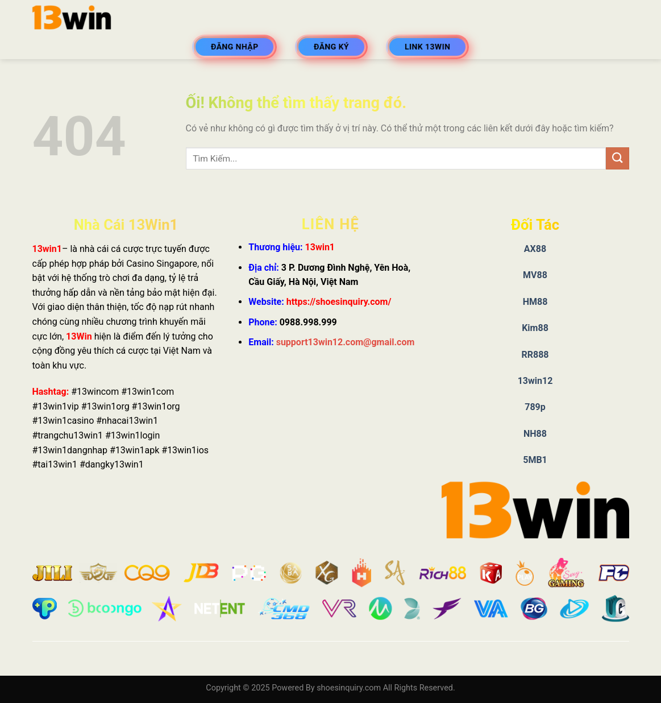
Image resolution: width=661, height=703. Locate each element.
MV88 (535, 275)
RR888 (534, 354)
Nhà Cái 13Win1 (126, 224)
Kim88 (535, 327)
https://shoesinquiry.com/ (339, 301)
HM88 (535, 301)
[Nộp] (617, 158)
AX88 (535, 248)
